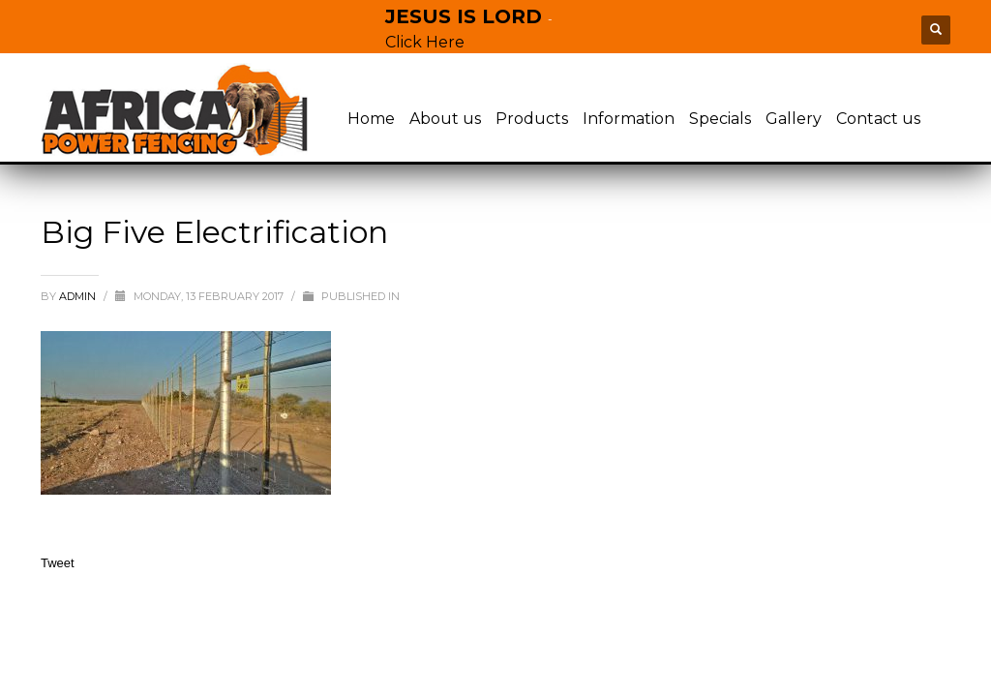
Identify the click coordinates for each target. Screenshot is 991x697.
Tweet (58, 563)
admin (79, 296)
